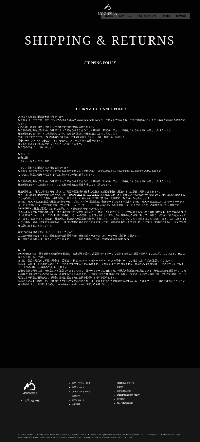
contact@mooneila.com (115, 239)
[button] (147, 16)
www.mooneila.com (88, 120)
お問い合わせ (31, 400)
